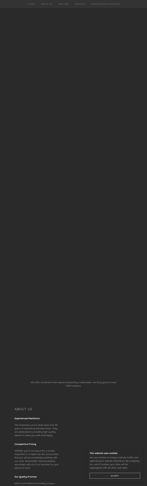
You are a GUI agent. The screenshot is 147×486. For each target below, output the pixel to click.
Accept (115, 476)
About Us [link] (46, 4)
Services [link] (63, 4)
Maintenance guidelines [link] (105, 4)
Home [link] (32, 4)
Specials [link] (80, 4)
